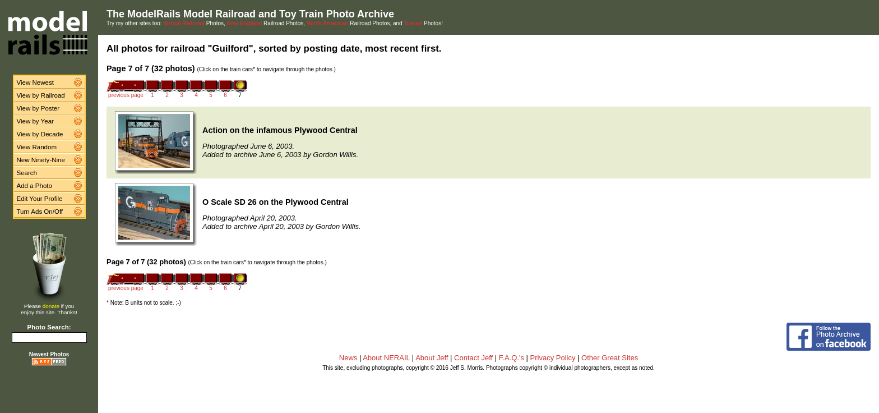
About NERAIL (386, 358)
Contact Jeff (473, 358)
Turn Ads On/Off (40, 211)
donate (51, 306)
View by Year (35, 121)
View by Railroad (41, 95)
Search (27, 172)
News (348, 358)
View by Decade (40, 134)
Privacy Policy (553, 358)
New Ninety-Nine (41, 160)
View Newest (35, 82)
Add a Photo (34, 185)
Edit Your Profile (40, 198)
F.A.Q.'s (511, 358)
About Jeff (431, 358)
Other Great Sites (609, 358)
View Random (37, 147)
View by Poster (38, 108)
